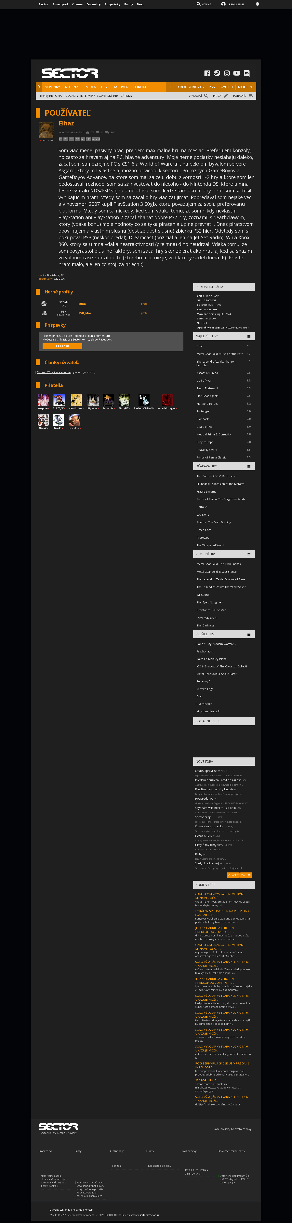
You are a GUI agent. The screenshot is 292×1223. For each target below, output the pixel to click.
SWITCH (226, 86)
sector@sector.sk (149, 1215)
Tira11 (57, 428)
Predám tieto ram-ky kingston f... (217, 789)
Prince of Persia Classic (211, 457)
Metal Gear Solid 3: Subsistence (217, 571)
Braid (200, 346)
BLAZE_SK (58, 408)
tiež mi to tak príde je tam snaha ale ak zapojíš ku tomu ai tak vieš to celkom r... (222, 1021)
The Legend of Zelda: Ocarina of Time (221, 579)
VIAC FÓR (246, 875)
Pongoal (116, 1165)
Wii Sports (203, 595)
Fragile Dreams (206, 491)
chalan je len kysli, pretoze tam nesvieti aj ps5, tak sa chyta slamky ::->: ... (222, 903)
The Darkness (205, 625)
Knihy (198, 854)
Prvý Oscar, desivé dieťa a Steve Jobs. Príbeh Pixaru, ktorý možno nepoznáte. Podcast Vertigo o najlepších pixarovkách (91, 1189)
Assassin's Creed (207, 373)
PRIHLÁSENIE (236, 4)
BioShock (203, 419)
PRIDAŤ (218, 95)
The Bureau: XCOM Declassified (217, 476)
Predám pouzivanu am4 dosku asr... (219, 780)
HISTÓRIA (55, 95)
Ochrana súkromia (59, 1209)
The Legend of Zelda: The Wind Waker (221, 587)
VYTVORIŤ (233, 875)
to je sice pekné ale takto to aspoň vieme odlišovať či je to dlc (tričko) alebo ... (219, 954)
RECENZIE (73, 86)
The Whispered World (210, 545)
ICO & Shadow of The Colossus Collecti (221, 666)
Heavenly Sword (207, 450)
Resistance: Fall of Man (211, 610)
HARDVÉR (120, 86)
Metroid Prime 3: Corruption (214, 434)
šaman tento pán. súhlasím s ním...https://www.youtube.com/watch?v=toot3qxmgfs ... (218, 1087)
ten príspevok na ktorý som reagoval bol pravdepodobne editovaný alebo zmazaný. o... (223, 1072)
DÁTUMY (126, 95)
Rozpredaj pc (204, 798)
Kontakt (89, 1209)
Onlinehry (93, 4)
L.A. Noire (203, 514)
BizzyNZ (124, 408)
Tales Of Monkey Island (211, 659)
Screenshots (203, 835)
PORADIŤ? (239, 95)
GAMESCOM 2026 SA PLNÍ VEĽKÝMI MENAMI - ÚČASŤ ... (220, 896)
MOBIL (243, 86)
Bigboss (92, 408)
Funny (128, 4)
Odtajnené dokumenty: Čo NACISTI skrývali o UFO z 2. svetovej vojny (234, 1179)
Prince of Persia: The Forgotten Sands (221, 499)
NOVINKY (52, 86)
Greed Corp (204, 530)
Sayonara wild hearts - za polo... (216, 808)
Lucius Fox (73, 428)
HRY (104, 86)
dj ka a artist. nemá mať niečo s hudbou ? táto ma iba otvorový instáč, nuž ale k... (222, 937)
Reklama (77, 1209)
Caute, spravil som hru (210, 771)
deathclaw (75, 408)
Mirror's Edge (204, 689)
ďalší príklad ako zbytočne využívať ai (217, 1104)
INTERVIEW (87, 95)
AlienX (42, 428)
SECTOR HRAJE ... (207, 1080)
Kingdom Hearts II (207, 711)
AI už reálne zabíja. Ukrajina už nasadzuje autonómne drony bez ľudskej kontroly (53, 1181)
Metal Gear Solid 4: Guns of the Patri (220, 354)
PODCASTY (71, 95)
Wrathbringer (166, 408)
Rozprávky (112, 4)
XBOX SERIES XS (191, 86)
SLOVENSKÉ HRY (107, 95)
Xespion (43, 408)
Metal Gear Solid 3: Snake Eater (216, 674)
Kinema (77, 4)
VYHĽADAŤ (195, 95)
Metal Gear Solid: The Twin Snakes (219, 564)
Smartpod (60, 4)
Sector (44, 4)
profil (144, 303)
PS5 (212, 86)
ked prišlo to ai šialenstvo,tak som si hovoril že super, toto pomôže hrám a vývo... (222, 1005)
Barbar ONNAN (143, 408)
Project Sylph (205, 442)
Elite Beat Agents (208, 396)
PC (170, 86)
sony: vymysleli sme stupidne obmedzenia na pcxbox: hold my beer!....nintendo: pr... (222, 920)
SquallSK (108, 408)
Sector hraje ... (204, 817)
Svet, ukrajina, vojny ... (209, 863)
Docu (140, 4)
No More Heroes (207, 404)
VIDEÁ (91, 86)
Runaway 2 (203, 681)
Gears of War (205, 427)
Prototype (203, 411)
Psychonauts (204, 651)
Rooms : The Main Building (214, 522)
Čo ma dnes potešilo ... (210, 826)
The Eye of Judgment (210, 602)
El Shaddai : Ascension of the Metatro (221, 484)
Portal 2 (202, 507)
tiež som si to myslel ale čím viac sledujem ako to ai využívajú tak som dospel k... (222, 971)
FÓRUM (139, 86)
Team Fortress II (207, 388)
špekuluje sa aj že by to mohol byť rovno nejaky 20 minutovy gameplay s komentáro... (223, 988)
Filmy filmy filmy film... (209, 845)
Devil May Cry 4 (207, 618)
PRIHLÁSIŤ (62, 346)
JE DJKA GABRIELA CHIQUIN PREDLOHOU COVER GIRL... (214, 930)
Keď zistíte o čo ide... (159, 1165)
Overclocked (204, 704)
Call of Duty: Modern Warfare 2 (216, 644)
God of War (204, 380)
